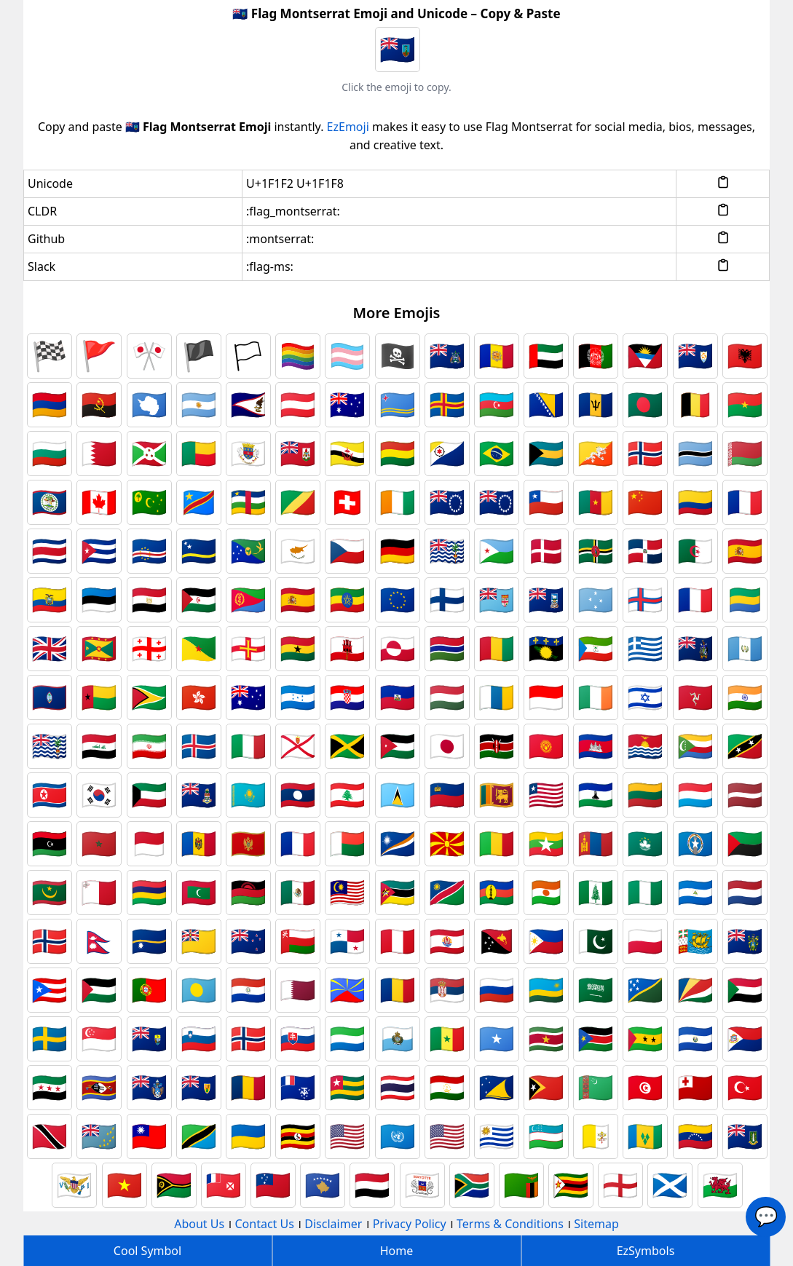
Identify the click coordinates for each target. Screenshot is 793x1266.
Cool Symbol (147, 1251)
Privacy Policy (409, 1224)
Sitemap (596, 1224)
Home (397, 1251)
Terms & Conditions (510, 1224)
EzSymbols (646, 1251)
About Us (199, 1224)
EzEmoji (348, 127)
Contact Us (264, 1224)
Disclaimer (333, 1224)
